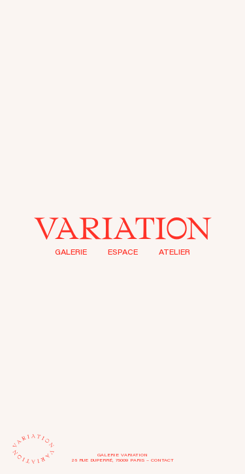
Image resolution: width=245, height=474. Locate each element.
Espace (123, 253)
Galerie (71, 253)
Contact (162, 460)
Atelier (174, 253)
